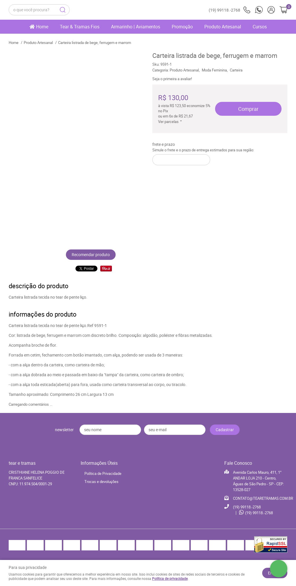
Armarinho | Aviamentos (135, 26)
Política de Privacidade (102, 473)
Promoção (182, 26)
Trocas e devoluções (101, 481)
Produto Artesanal (222, 26)
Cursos (260, 26)
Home (42, 26)
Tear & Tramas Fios (79, 26)
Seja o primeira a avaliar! (172, 78)
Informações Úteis (99, 463)
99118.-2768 (229, 10)
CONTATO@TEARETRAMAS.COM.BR (263, 498)
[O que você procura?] (62, 9)
